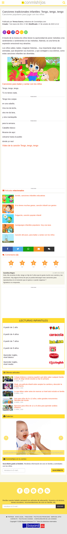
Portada (10, 516)
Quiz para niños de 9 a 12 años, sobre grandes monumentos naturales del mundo (35, 399)
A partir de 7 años (11, 341)
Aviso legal (19, 516)
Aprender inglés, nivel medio (10, 363)
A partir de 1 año (10, 327)
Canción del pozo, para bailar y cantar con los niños (34, 235)
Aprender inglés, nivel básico (10, 356)
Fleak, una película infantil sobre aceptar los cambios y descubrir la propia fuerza (38, 385)
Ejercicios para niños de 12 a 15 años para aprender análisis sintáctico (35, 406)
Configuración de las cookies (45, 519)
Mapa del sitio (56, 516)
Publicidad (29, 516)
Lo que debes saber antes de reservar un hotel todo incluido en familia (39, 391)
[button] (6, 438)
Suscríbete (58, 470)
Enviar (60, 506)
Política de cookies (26, 519)
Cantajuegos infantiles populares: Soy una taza (33, 225)
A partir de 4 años (11, 334)
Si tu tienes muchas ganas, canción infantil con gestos (35, 205)
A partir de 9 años (11, 348)
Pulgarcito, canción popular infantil (28, 215)
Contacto (14, 519)
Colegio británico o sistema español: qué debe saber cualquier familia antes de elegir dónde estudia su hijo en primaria (39, 378)
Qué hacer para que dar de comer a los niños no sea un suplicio (33, 452)
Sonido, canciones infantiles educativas (30, 196)
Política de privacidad (42, 516)
